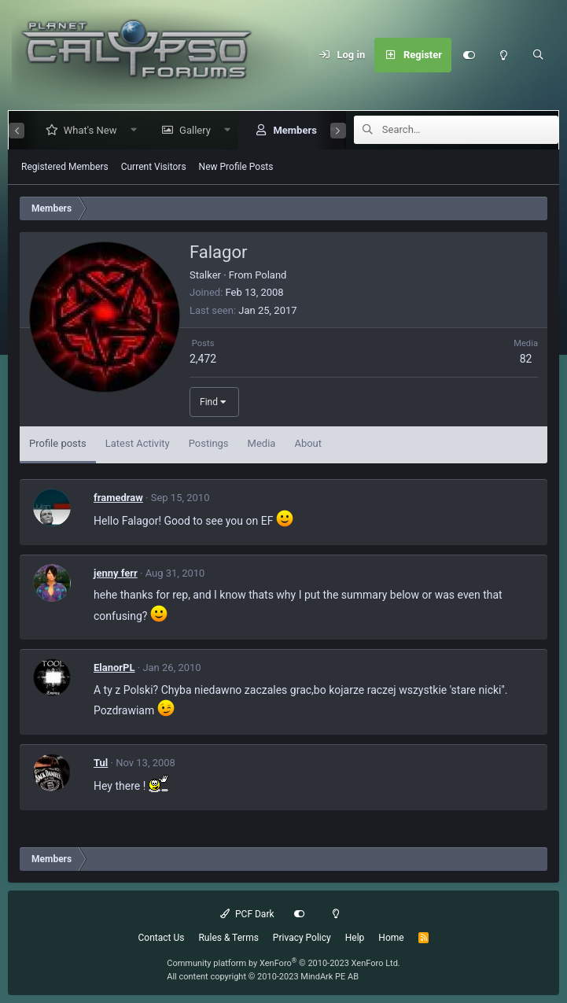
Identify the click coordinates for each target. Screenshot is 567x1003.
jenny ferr (116, 573)
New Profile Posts (236, 166)
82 (526, 358)
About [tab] (308, 443)
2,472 (203, 358)
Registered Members (65, 166)
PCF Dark (247, 914)
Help (355, 937)
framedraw (118, 497)
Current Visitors (153, 166)
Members (288, 130)
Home (390, 937)
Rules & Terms (228, 937)
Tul (101, 763)
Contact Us (161, 937)
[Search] (538, 55)
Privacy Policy (302, 937)
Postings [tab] (209, 443)
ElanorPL (114, 667)
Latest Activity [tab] (137, 443)
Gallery (188, 130)
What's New (84, 130)
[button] (127, 130)
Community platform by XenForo (283, 963)
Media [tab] (262, 443)
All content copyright (263, 977)
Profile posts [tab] (58, 443)
